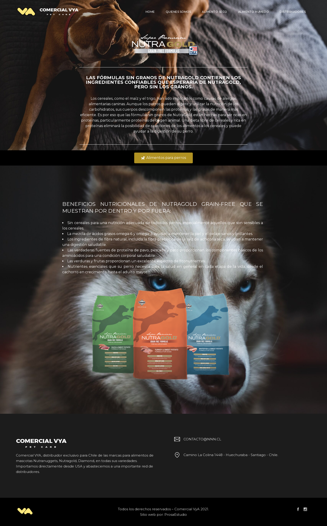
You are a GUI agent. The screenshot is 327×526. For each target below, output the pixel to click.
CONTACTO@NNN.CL (197, 439)
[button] (163, 158)
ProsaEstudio (175, 514)
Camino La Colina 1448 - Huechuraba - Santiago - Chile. (225, 454)
